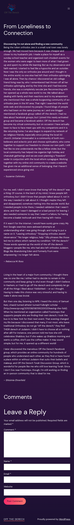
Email (7, 474)
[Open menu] (68, 8)
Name (8, 461)
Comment (10, 429)
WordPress (64, 519)
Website (8, 486)
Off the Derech (14, 519)
